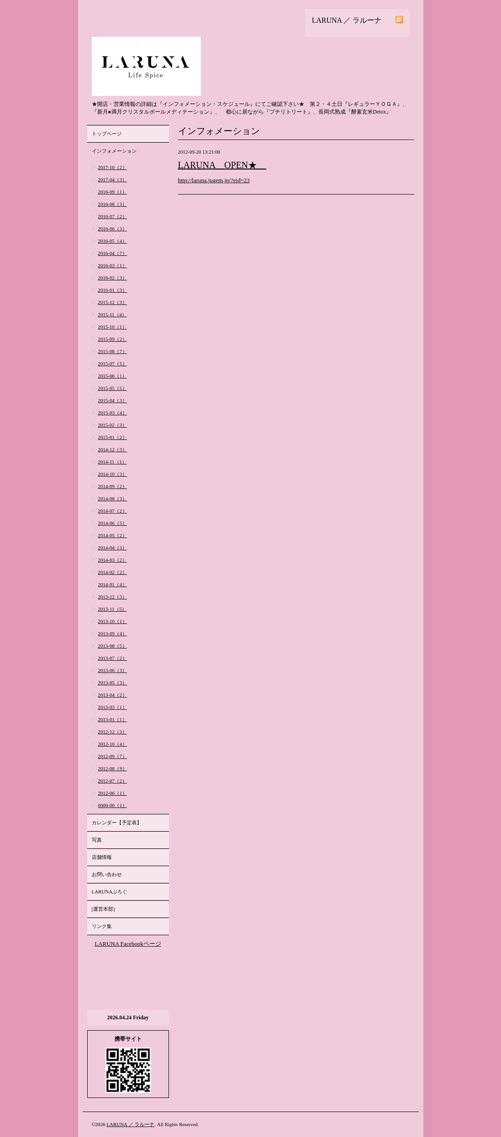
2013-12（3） (112, 596)
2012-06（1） (112, 793)
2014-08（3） (112, 498)
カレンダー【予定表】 (117, 822)
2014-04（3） (112, 547)
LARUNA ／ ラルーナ (131, 1124)
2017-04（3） (112, 179)
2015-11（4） (112, 314)
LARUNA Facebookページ (127, 943)
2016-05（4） (112, 241)
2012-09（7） (112, 756)
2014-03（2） (112, 560)
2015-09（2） (112, 339)
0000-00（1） (112, 805)
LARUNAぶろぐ (110, 891)
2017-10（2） (112, 167)
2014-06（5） (112, 523)
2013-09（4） (112, 633)
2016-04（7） (112, 253)
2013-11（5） (112, 609)
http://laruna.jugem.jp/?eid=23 (214, 180)
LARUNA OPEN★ (222, 165)
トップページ (107, 133)
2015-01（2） (112, 437)
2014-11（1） (112, 461)
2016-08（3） (112, 204)
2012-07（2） (112, 780)
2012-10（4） (112, 744)
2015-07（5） (112, 363)
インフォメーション (114, 151)
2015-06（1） (112, 376)
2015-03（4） (112, 412)
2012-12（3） (112, 731)
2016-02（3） (112, 277)
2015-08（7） (112, 351)
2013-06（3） (112, 670)
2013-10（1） (112, 621)
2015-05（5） (112, 388)
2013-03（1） (112, 707)
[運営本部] (103, 909)
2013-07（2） (112, 658)
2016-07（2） (112, 216)
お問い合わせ (107, 874)
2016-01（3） (112, 290)
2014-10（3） (112, 474)
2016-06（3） (112, 228)
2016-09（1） (112, 191)
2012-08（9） (112, 768)
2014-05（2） (112, 535)
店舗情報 (102, 857)
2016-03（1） (112, 265)
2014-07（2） (112, 511)
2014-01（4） (112, 584)
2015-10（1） (112, 326)
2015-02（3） (112, 425)
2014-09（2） (112, 486)
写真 (97, 840)
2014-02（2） (112, 572)
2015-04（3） (112, 400)
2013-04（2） (112, 695)
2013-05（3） (112, 682)
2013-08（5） (112, 645)
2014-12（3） (112, 449)
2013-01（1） (112, 719)
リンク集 (102, 926)
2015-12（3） (112, 302)
